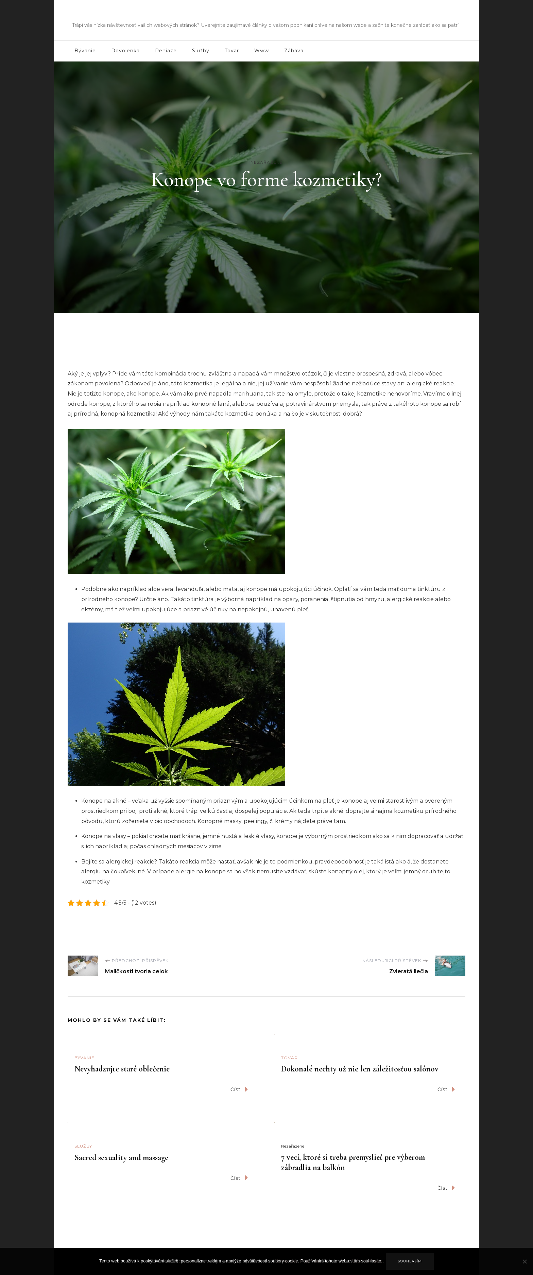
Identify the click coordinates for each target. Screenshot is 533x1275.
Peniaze (166, 51)
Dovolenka (125, 51)
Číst (239, 1089)
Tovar (232, 51)
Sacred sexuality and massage (121, 1158)
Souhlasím (410, 1261)
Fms (266, 15)
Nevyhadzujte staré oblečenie (122, 1069)
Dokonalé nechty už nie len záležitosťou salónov (360, 1069)
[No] (524, 1266)
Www (261, 51)
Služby (200, 51)
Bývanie (85, 51)
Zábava (294, 51)
